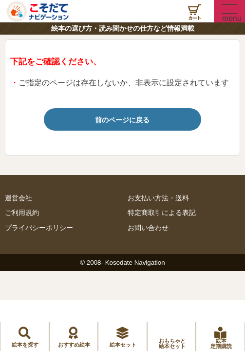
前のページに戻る (122, 120)
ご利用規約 (22, 212)
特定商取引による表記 (162, 212)
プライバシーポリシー (39, 228)
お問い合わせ (148, 228)
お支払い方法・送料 (158, 198)
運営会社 (18, 198)
